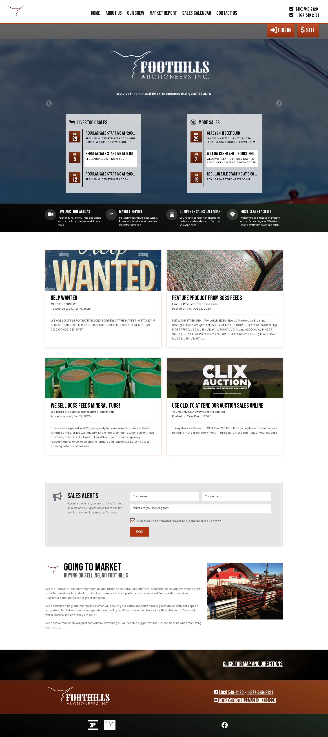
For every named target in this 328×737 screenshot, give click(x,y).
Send (139, 532)
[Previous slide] (49, 103)
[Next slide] (279, 103)
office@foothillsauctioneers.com (245, 700)
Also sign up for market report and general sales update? (175, 521)
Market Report (163, 13)
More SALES (209, 122)
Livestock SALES (92, 122)
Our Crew (135, 13)
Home (95, 13)
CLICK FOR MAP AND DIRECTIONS (253, 664)
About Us (114, 13)
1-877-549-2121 (304, 15)
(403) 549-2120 (303, 9)
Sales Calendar (196, 13)
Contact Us (226, 13)
